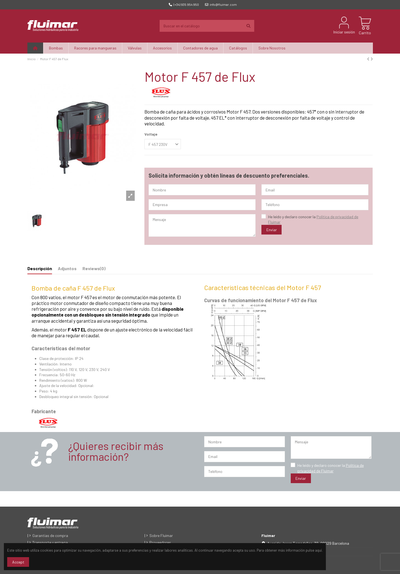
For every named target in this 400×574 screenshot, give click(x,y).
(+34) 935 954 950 (184, 4)
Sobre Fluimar (161, 535)
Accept (18, 562)
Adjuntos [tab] (67, 268)
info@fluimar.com (221, 4)
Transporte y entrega (50, 542)
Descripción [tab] (39, 268)
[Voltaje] (162, 144)
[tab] (93, 269)
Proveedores (160, 542)
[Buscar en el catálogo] (248, 26)
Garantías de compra (50, 535)
